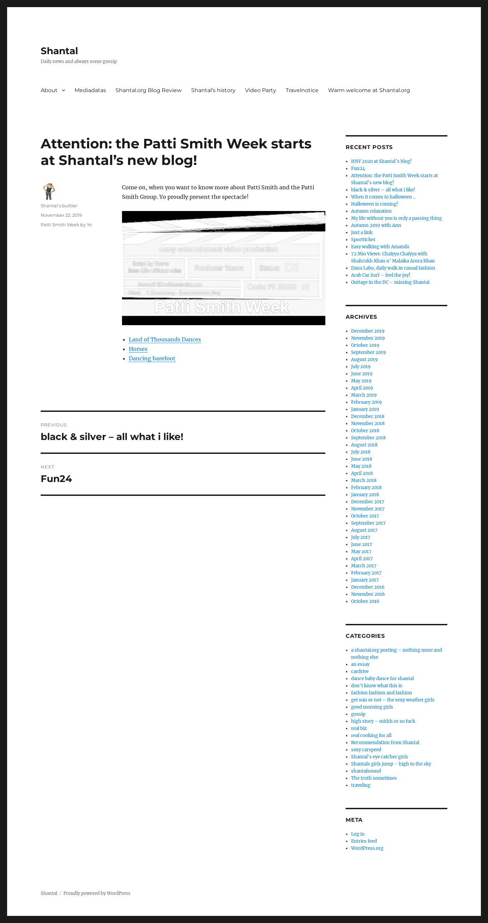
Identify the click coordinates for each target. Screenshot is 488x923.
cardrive (360, 671)
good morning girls (372, 707)
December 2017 (367, 502)
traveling (360, 785)
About (49, 90)
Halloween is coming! (374, 204)
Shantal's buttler (59, 205)
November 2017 (368, 509)
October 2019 (365, 345)
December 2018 (367, 416)
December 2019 (368, 331)
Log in (358, 834)
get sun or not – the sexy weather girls (392, 700)
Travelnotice (302, 90)
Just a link (361, 232)
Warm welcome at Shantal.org (369, 90)
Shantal (59, 51)
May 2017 (361, 551)
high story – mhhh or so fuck (383, 721)
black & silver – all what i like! (383, 190)
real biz (359, 728)
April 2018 (362, 473)
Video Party (260, 90)
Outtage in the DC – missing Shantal (390, 282)
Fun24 (358, 168)
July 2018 (360, 452)
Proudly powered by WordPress (96, 893)
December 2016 (368, 587)
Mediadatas (90, 90)
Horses (138, 348)
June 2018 (361, 459)
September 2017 (368, 523)
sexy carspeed (366, 750)
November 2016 (368, 594)
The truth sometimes (374, 778)
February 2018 (366, 487)
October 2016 (365, 601)
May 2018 (361, 466)
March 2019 (364, 395)
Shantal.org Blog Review (149, 90)
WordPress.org (367, 848)
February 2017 (366, 573)
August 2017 (364, 530)
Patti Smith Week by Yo (66, 224)
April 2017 (362, 559)
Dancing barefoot (152, 358)
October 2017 (365, 516)
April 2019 (362, 388)
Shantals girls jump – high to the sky (391, 764)
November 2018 (368, 423)
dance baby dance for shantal (382, 678)
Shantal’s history (213, 90)
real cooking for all (371, 735)
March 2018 (364, 480)
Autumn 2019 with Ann (376, 225)
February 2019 (366, 402)
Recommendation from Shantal (385, 743)
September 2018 (368, 438)
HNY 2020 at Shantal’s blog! (381, 161)
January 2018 (365, 495)
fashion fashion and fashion (381, 693)
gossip (358, 714)
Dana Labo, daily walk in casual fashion (393, 268)
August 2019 (364, 359)
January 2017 (365, 580)
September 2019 (368, 352)
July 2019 (361, 367)
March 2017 (364, 566)
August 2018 (364, 445)
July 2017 (360, 537)
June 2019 (361, 374)
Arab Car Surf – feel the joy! (380, 275)
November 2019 (368, 338)
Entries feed (364, 841)
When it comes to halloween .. (383, 197)
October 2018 (365, 431)
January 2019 (365, 409)
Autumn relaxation (371, 211)
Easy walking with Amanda (380, 247)
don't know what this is (376, 686)
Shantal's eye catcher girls (379, 757)
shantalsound (366, 771)
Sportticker (363, 240)
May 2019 (361, 381)
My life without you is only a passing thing (396, 218)
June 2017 (361, 544)
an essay (360, 664)
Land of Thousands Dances (165, 339)
